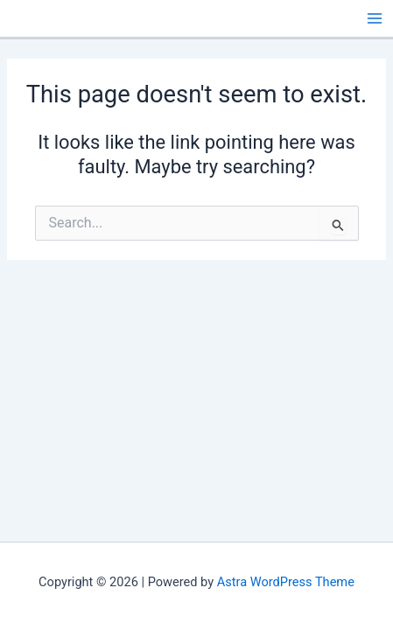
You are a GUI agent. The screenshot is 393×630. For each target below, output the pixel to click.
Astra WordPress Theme (285, 582)
